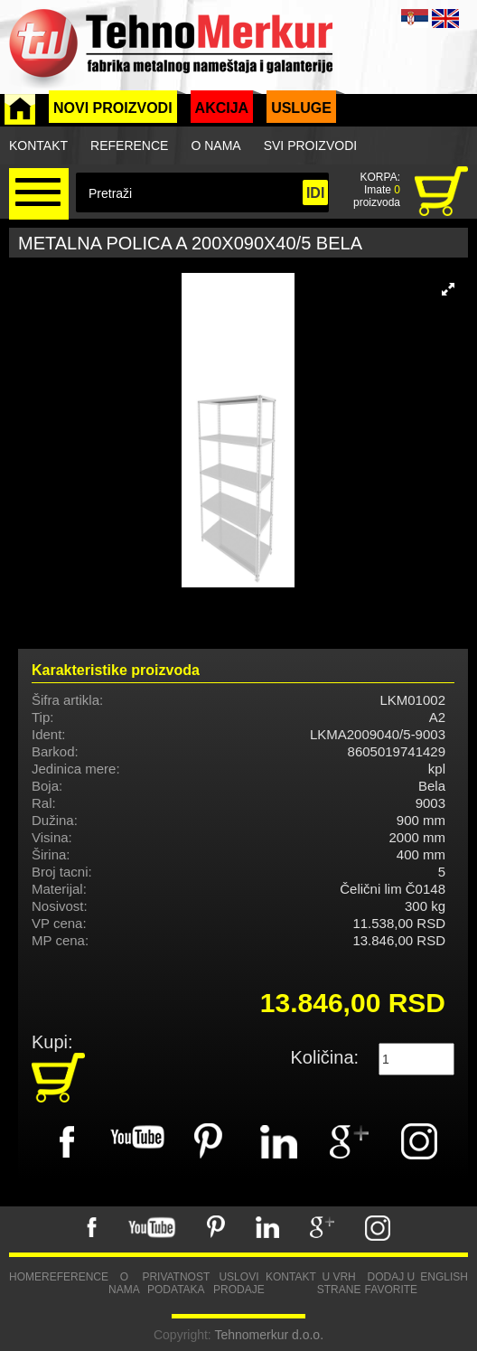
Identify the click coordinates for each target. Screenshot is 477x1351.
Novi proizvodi (113, 108)
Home (25, 1277)
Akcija (222, 108)
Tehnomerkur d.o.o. (268, 1335)
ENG (445, 18)
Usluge (301, 108)
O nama (215, 145)
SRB (414, 18)
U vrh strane (339, 1283)
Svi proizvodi (310, 145)
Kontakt (38, 145)
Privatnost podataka (176, 1283)
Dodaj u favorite (391, 1283)
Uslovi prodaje (239, 1283)
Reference (129, 145)
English (444, 1277)
